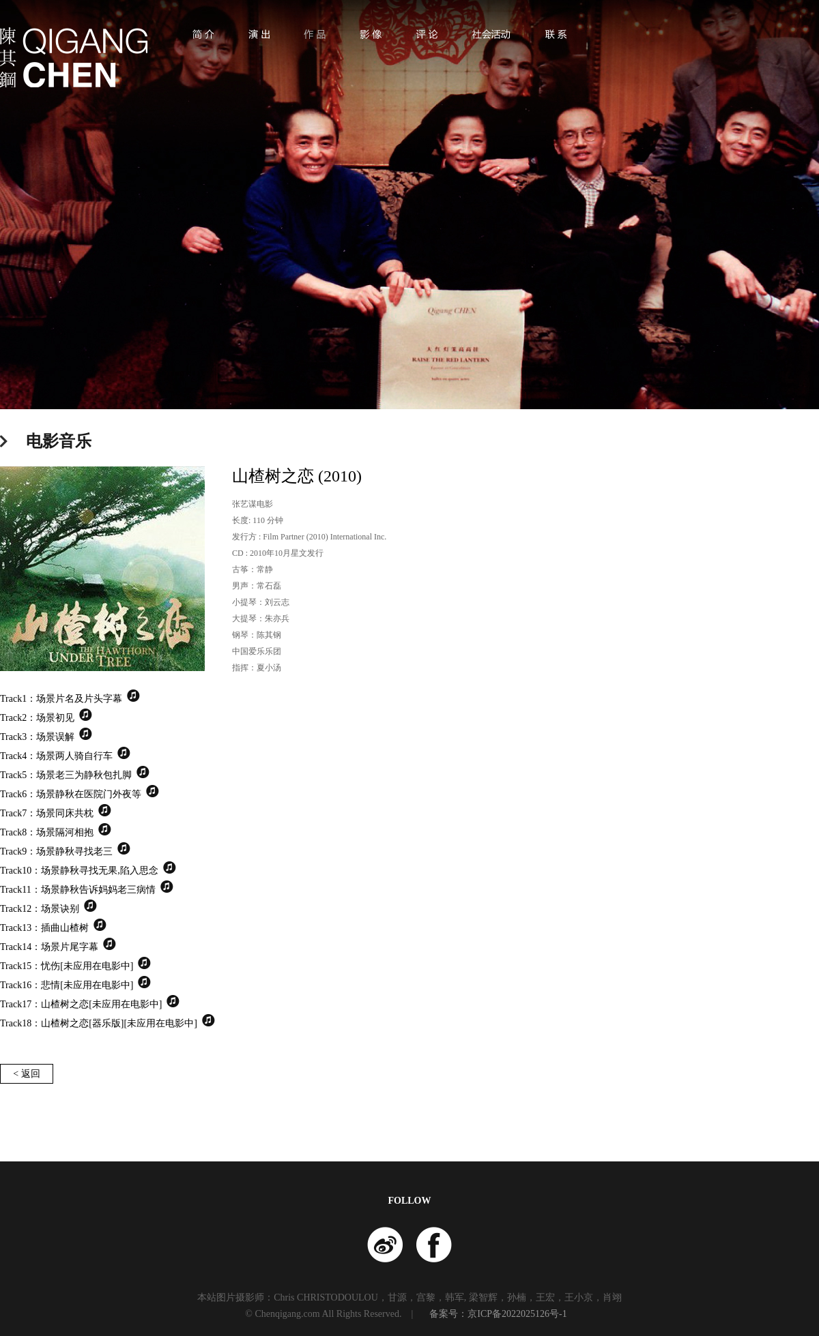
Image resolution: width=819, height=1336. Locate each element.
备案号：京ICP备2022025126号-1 (497, 1314)
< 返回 (26, 1074)
